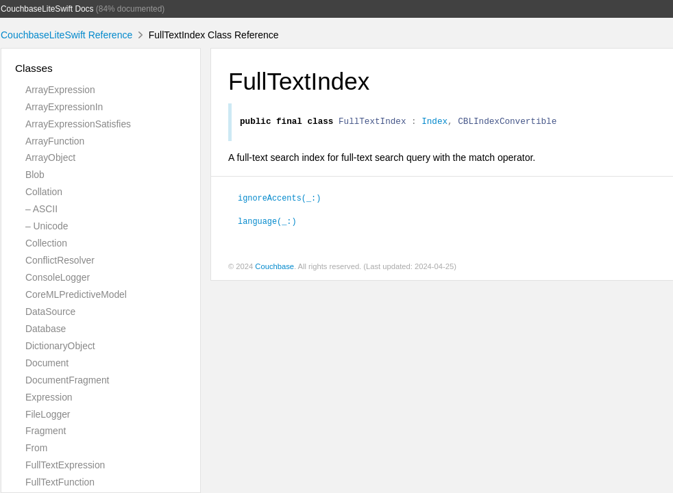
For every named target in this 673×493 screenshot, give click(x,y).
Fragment (45, 430)
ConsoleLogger (57, 277)
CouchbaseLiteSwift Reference (66, 34)
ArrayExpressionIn (64, 106)
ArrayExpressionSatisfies (78, 123)
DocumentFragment (67, 380)
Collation (43, 191)
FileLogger (48, 414)
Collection (46, 243)
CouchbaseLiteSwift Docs (47, 9)
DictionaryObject (60, 345)
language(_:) (267, 222)
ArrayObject (50, 157)
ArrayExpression (60, 89)
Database (45, 328)
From (36, 447)
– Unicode (46, 225)
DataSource (50, 311)
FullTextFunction (60, 482)
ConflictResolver (60, 260)
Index (434, 122)
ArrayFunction (54, 141)
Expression (49, 397)
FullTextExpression (65, 464)
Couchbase (274, 268)
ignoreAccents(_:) (279, 199)
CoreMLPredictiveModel (76, 294)
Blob (35, 174)
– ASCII (41, 208)
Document (47, 362)
